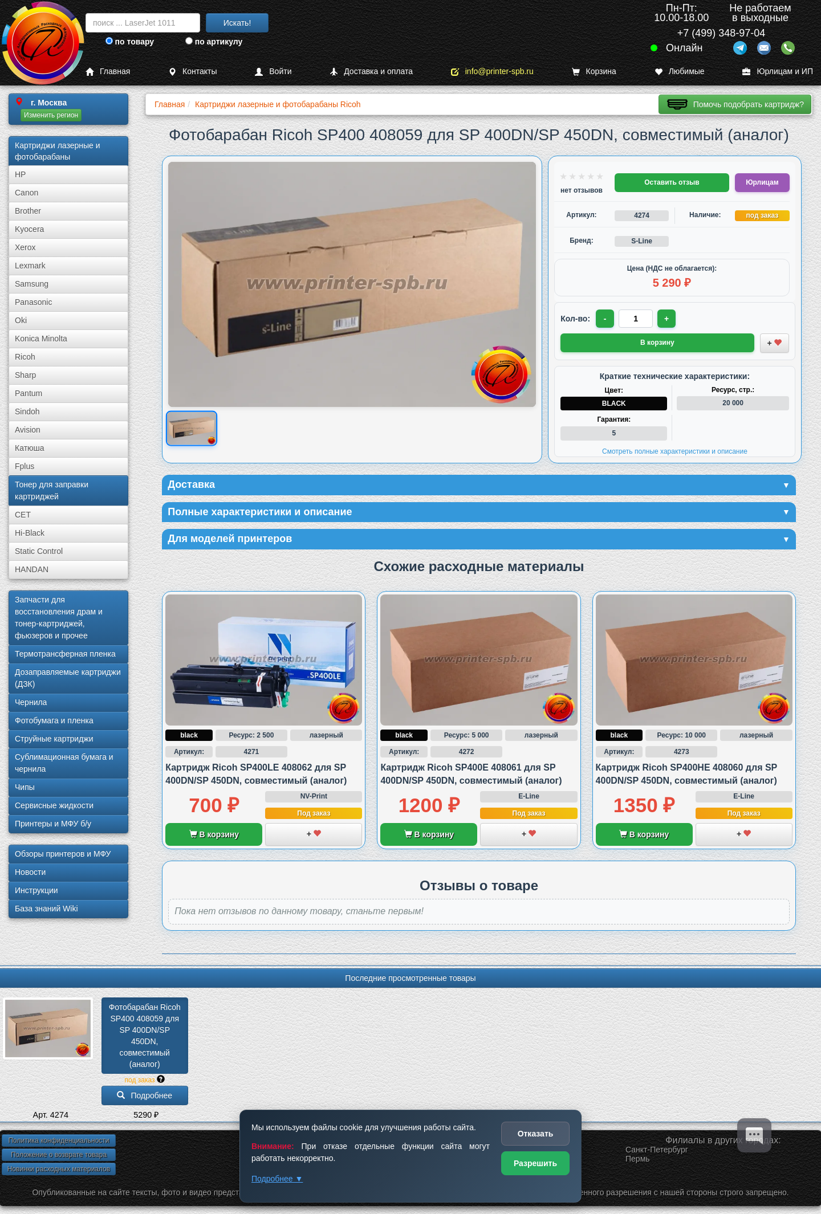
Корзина (594, 71)
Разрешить (535, 1163)
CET (23, 514)
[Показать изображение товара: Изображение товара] (191, 428)
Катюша (29, 448)
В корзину (214, 834)
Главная (108, 71)
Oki (21, 320)
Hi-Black (29, 532)
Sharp (25, 375)
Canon (26, 192)
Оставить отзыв (671, 182)
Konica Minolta (41, 338)
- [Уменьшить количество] (605, 318)
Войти (273, 71)
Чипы (25, 787)
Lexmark (30, 265)
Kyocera (29, 229)
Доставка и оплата (371, 71)
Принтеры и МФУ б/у (53, 823)
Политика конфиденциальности (58, 1140)
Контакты (192, 71)
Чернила (31, 702)
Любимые (680, 71)
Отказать (536, 1133)
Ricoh (25, 356)
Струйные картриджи (54, 738)
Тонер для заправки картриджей (51, 490)
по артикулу (214, 41)
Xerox (25, 247)
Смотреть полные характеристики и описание (674, 451)
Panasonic (33, 302)
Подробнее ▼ (277, 1178)
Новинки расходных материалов (58, 1169)
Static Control (39, 551)
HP (20, 174)
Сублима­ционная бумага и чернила (64, 762)
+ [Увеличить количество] (666, 318)
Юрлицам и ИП (777, 71)
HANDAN (31, 569)
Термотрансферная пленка (65, 653)
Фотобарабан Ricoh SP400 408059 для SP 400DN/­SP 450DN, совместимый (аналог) (146, 1036)
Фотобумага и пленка (54, 720)
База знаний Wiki (46, 908)
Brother (28, 210)
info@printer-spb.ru (492, 71)
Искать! (237, 22)
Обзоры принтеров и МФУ (63, 853)
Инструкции (36, 890)
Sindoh (27, 411)
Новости (30, 872)
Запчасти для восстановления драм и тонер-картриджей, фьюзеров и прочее (59, 617)
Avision (27, 429)
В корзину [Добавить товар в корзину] (657, 343)
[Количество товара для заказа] (636, 318)
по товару (129, 41)
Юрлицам (762, 182)
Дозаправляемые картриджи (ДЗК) (68, 678)
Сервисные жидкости (54, 805)
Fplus (24, 466)
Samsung (31, 283)
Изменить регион (51, 115)
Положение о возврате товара (59, 1155)
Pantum (28, 393)
